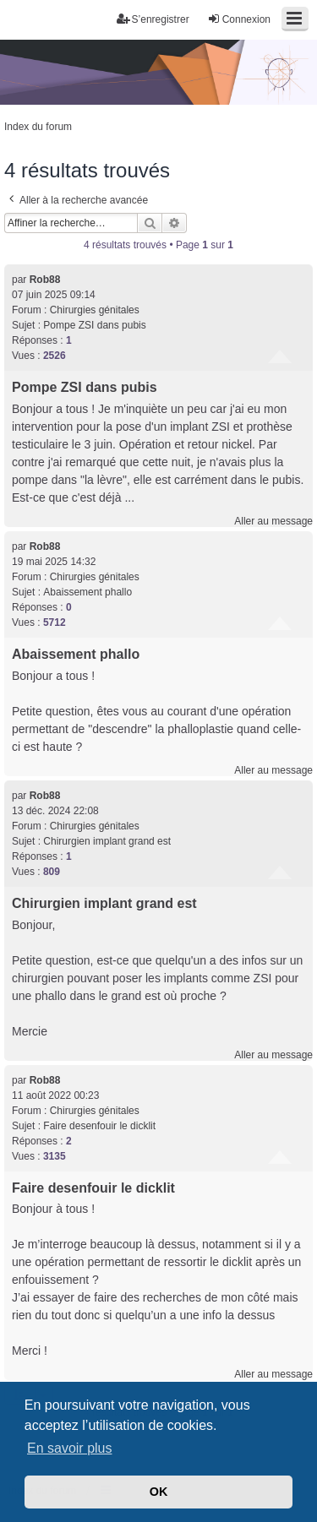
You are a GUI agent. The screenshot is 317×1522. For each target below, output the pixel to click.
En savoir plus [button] (69, 1448)
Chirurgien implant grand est (107, 841)
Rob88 (45, 279)
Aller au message (273, 521)
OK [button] (159, 1491)
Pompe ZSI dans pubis (94, 325)
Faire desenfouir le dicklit (99, 1126)
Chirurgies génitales (94, 310)
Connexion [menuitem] (239, 19)
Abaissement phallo (87, 592)
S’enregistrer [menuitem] (153, 19)
